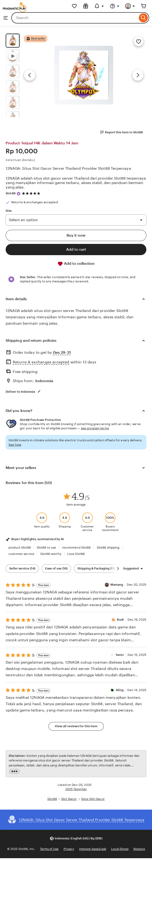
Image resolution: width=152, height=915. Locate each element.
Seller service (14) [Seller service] (22, 568)
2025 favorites (76, 789)
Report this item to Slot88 (121, 132)
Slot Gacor (69, 799)
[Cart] (143, 6)
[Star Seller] (18, 193)
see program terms (95, 428)
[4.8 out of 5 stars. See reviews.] (31, 193)
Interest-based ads (92, 849)
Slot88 (11, 193)
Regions (139, 849)
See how (14, 444)
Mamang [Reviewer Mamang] (116, 584)
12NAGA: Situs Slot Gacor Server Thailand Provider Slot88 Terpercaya (68, 168)
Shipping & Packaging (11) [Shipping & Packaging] (96, 568)
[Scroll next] (118, 568)
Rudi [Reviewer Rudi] (120, 619)
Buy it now (76, 235)
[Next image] (138, 75)
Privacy (69, 849)
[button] (76, 838)
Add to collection (76, 264)
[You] (130, 6)
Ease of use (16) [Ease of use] (56, 568)
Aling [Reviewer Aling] (120, 690)
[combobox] (74, 17)
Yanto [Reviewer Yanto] (120, 655)
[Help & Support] (114, 6)
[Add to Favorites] (139, 41)
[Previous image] (29, 75)
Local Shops (119, 849)
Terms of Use (49, 849)
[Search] (143, 17)
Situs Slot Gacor (93, 799)
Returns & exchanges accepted (41, 362)
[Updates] (99, 6)
